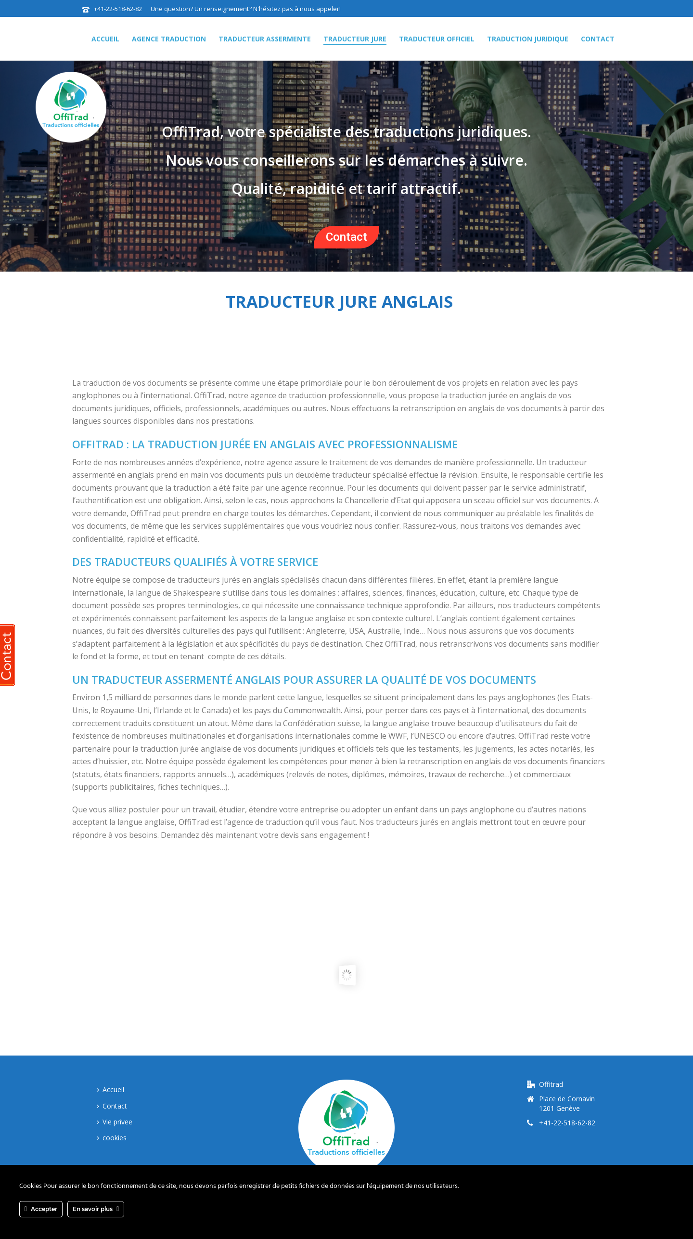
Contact (598, 38)
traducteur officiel (437, 38)
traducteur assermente (264, 38)
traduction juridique (527, 38)
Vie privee (114, 1121)
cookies (112, 1137)
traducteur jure (354, 38)
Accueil (105, 38)
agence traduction (169, 38)
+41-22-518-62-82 (118, 8)
